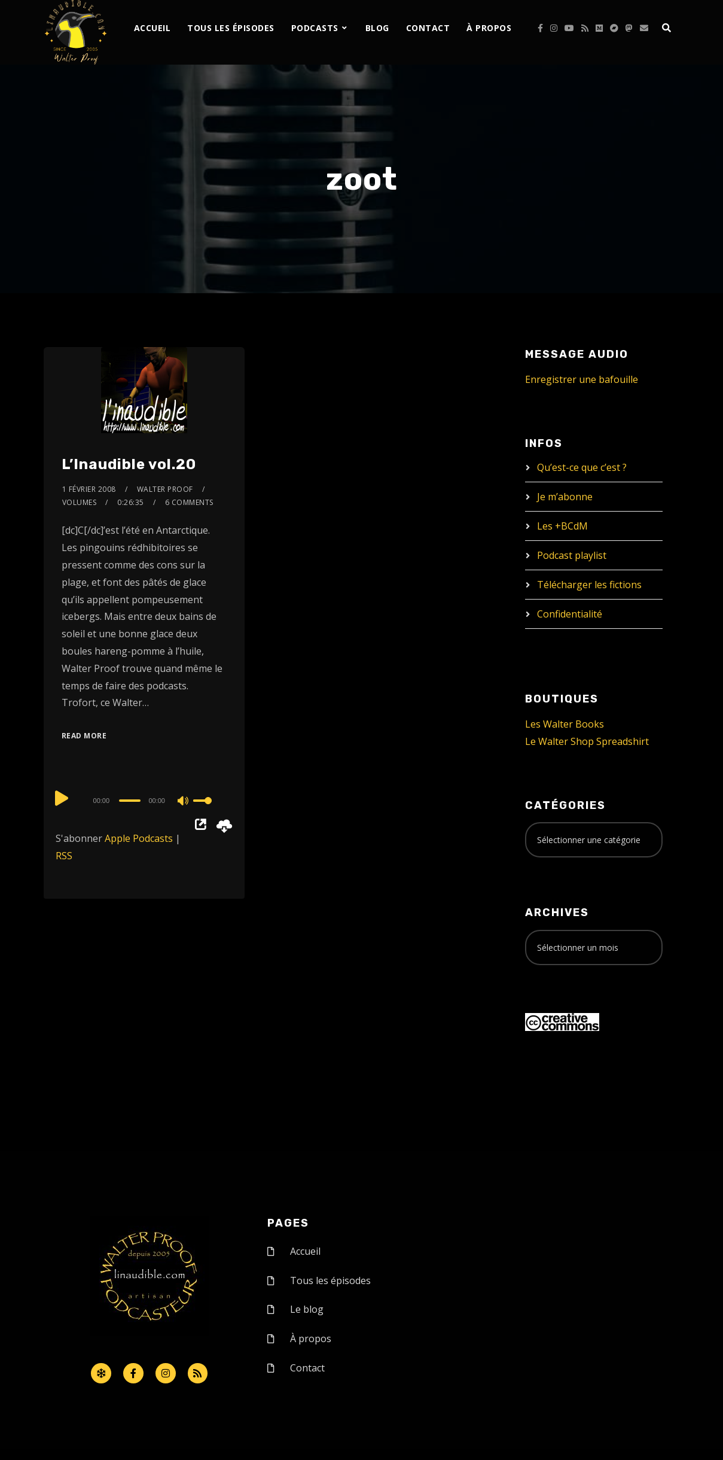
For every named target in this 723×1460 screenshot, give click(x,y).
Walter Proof (165, 489)
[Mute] (184, 802)
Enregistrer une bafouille (581, 379)
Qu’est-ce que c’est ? (582, 467)
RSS (64, 855)
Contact (428, 28)
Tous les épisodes (230, 28)
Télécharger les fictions (589, 584)
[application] (144, 800)
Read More (84, 736)
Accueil (152, 28)
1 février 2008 (89, 489)
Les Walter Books (564, 724)
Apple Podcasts (139, 838)
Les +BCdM (562, 526)
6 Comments (189, 502)
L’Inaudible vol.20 (129, 464)
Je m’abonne (565, 496)
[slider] (130, 800)
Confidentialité (569, 613)
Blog (377, 28)
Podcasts (314, 28)
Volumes (79, 502)
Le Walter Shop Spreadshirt (587, 741)
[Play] (63, 799)
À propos (488, 28)
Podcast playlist (571, 555)
